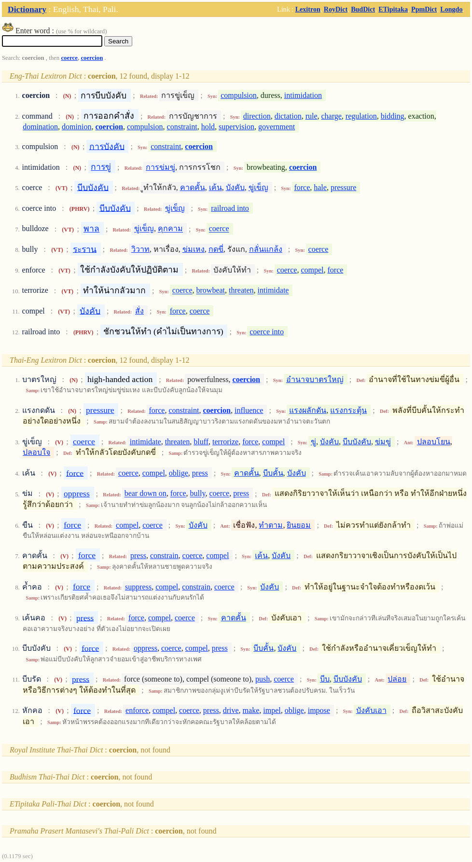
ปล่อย (397, 679)
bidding (392, 116)
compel (312, 270)
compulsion (239, 95)
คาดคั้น (192, 187)
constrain (164, 555)
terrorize (225, 442)
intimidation (303, 95)
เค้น (215, 187)
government (276, 127)
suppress (138, 587)
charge (331, 116)
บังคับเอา (371, 710)
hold (208, 127)
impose (319, 710)
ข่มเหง (193, 249)
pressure (343, 187)
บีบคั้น (273, 473)
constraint (182, 127)
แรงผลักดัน (307, 410)
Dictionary (27, 9)
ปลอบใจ (36, 452)
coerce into (267, 332)
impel (271, 710)
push (262, 679)
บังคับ (235, 187)
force (302, 187)
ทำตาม (271, 525)
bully (198, 494)
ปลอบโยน (433, 442)
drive (231, 710)
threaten (241, 291)
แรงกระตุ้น (348, 410)
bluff (201, 442)
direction (257, 116)
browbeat (210, 291)
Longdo (451, 9)
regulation (361, 116)
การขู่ (101, 167)
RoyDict (335, 9)
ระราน (85, 249)
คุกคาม (170, 229)
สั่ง (139, 311)
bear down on (146, 494)
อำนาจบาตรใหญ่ (315, 379)
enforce (137, 710)
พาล (91, 228)
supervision (236, 127)
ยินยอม (299, 525)
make (251, 710)
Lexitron (307, 9)
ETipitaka (393, 9)
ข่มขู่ (383, 442)
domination (40, 127)
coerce (69, 58)
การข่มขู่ (160, 167)
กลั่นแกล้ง (265, 249)
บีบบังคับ (93, 187)
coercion (92, 58)
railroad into (230, 208)
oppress (77, 493)
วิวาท (140, 249)
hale (320, 187)
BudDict (363, 9)
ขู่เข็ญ (258, 187)
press (200, 473)
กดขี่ (215, 249)
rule (311, 116)
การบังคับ (107, 146)
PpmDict (424, 9)
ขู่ (313, 442)
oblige (178, 473)
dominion (76, 127)
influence (249, 410)
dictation (288, 116)
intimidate (273, 291)
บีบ (325, 679)
